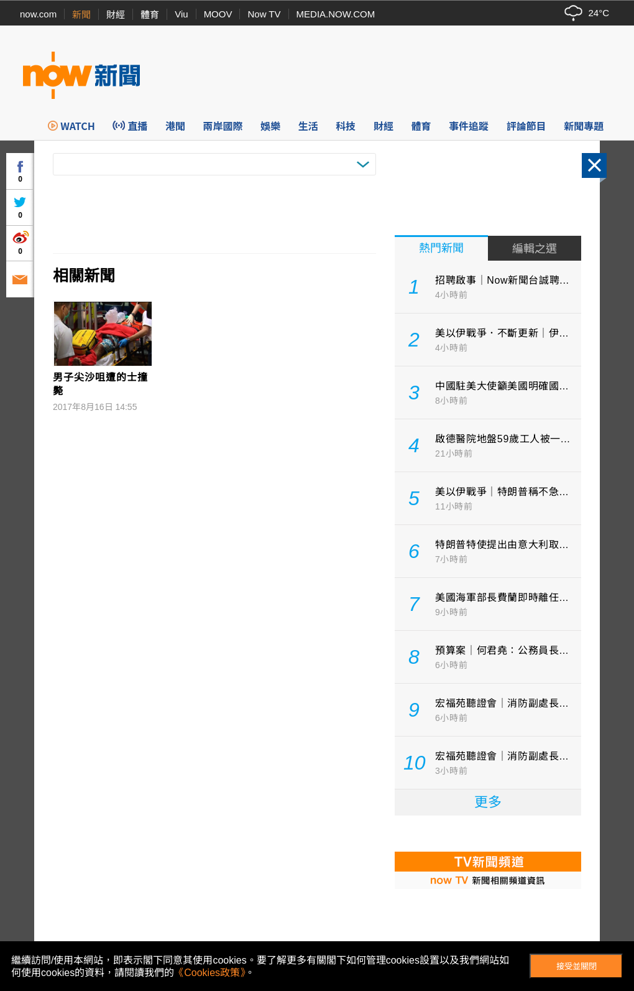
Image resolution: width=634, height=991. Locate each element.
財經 (115, 14)
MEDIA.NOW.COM (335, 14)
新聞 (81, 14)
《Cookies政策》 (209, 972)
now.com (38, 14)
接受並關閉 (576, 966)
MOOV (218, 14)
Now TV (263, 14)
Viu (181, 14)
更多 (488, 802)
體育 (149, 14)
